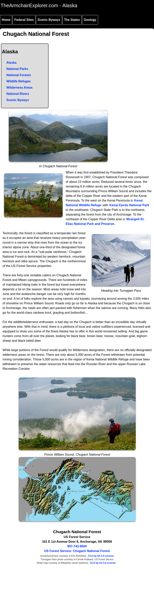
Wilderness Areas (19, 87)
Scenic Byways (49, 19)
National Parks (17, 68)
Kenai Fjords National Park (129, 205)
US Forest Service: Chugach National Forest (77, 551)
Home (6, 19)
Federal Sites (24, 19)
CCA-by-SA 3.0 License (103, 563)
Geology (90, 19)
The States (72, 19)
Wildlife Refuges (18, 81)
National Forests (18, 75)
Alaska (11, 62)
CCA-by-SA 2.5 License (101, 556)
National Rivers (17, 93)
